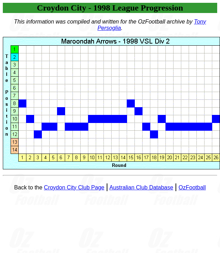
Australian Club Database (141, 187)
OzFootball (192, 187)
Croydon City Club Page (74, 187)
